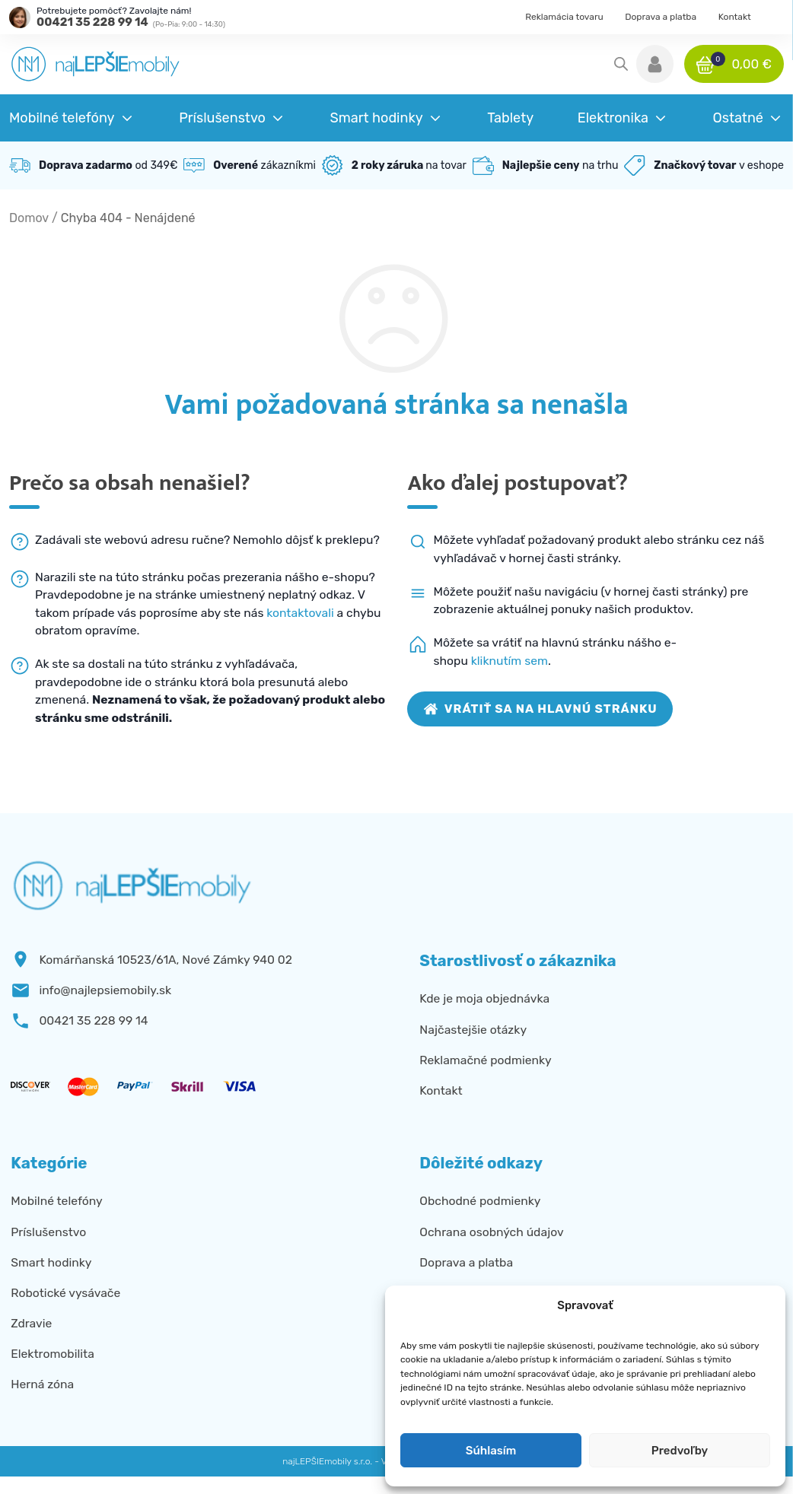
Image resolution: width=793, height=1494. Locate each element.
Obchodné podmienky (479, 1201)
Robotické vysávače (65, 1293)
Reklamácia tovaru (564, 16)
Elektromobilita (52, 1353)
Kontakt (734, 16)
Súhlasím (491, 1450)
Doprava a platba (660, 16)
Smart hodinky (51, 1262)
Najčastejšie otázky (473, 1029)
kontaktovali (300, 613)
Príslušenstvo (48, 1232)
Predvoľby (679, 1450)
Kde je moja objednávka (484, 998)
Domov (29, 218)
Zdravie (31, 1323)
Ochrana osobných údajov (491, 1232)
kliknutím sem (509, 660)
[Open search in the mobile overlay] (621, 64)
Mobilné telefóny (56, 1201)
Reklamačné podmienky (485, 1060)
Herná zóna (42, 1384)
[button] (655, 64)
